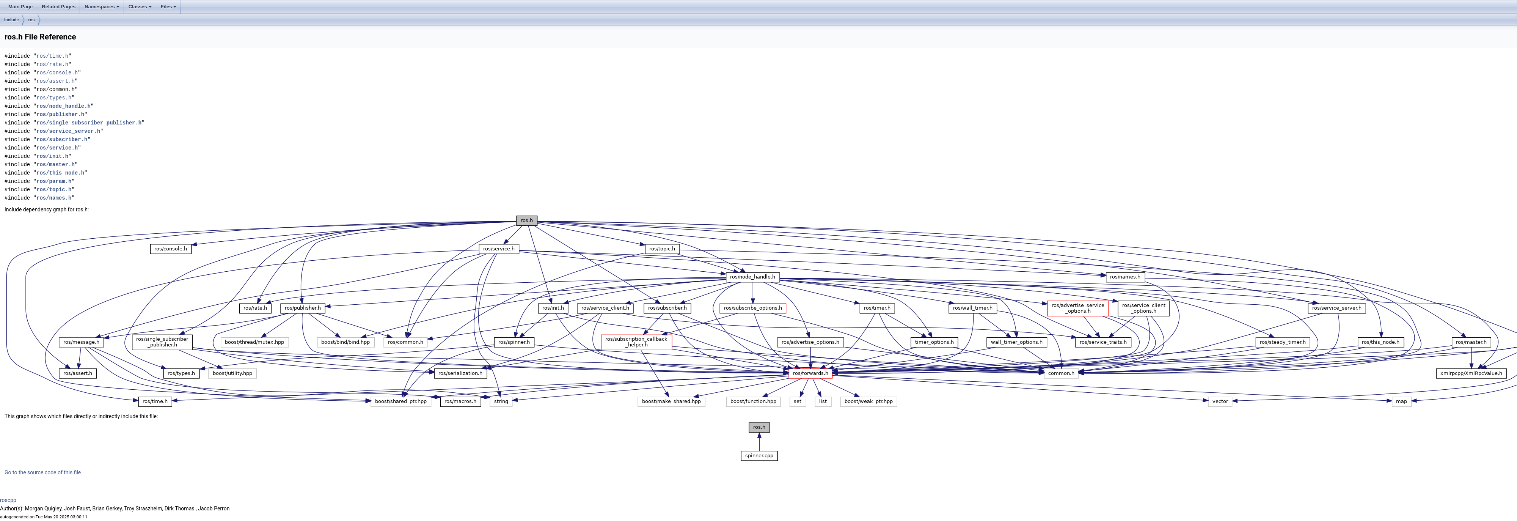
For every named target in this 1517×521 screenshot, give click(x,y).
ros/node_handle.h (63, 106)
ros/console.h (57, 72)
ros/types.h (53, 97)
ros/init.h (52, 156)
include (11, 19)
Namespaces (102, 6)
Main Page (20, 6)
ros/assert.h (55, 81)
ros (31, 19)
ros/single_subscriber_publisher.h (88, 122)
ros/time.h (52, 56)
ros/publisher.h (60, 114)
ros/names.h (53, 197)
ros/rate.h (52, 64)
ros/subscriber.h (61, 139)
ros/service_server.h (68, 131)
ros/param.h (53, 181)
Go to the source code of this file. (43, 472)
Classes (140, 6)
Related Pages (58, 6)
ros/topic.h (53, 189)
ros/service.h (57, 147)
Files (169, 6)
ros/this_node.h (60, 172)
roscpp (8, 500)
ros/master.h (55, 164)
